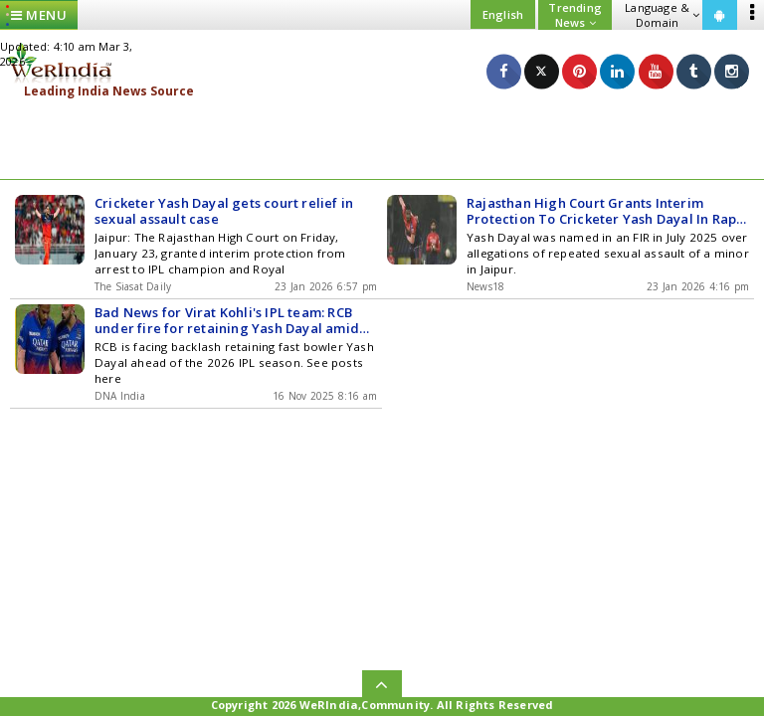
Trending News (575, 15)
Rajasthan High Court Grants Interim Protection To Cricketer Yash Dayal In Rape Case (605, 211)
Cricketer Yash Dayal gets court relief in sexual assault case (224, 211)
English (502, 14)
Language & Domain (662, 15)
